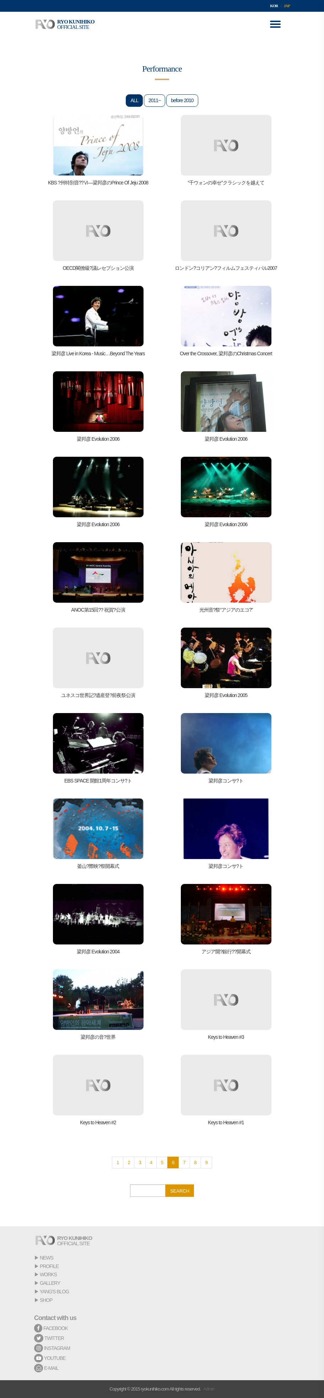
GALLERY (50, 1283)
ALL (134, 100)
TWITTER (49, 1338)
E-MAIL (46, 1368)
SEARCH (179, 1191)
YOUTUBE (49, 1358)
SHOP (46, 1300)
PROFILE (49, 1266)
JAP (287, 6)
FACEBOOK (51, 1328)
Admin (209, 1389)
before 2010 (182, 100)
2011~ (154, 100)
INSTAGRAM (52, 1348)
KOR (274, 6)
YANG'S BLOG (54, 1291)
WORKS (48, 1274)
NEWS (46, 1258)
